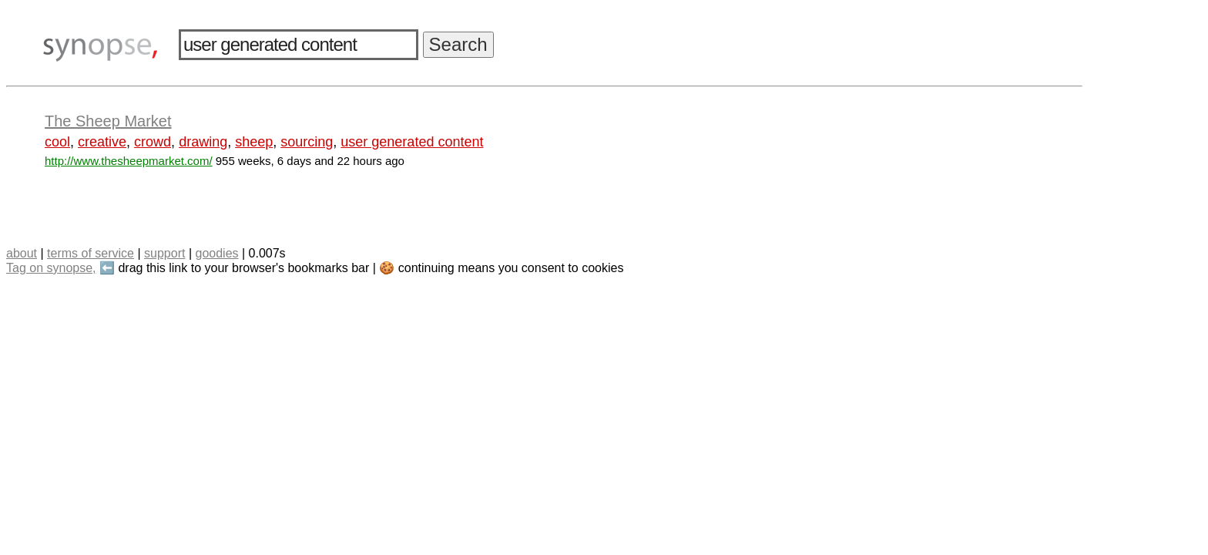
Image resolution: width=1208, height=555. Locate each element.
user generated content (412, 142)
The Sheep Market (108, 121)
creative (102, 142)
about (21, 253)
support (164, 253)
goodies (216, 253)
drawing (203, 142)
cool (57, 142)
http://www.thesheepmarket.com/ (129, 160)
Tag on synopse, (51, 267)
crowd (152, 142)
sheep (254, 142)
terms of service (90, 253)
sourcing (306, 142)
